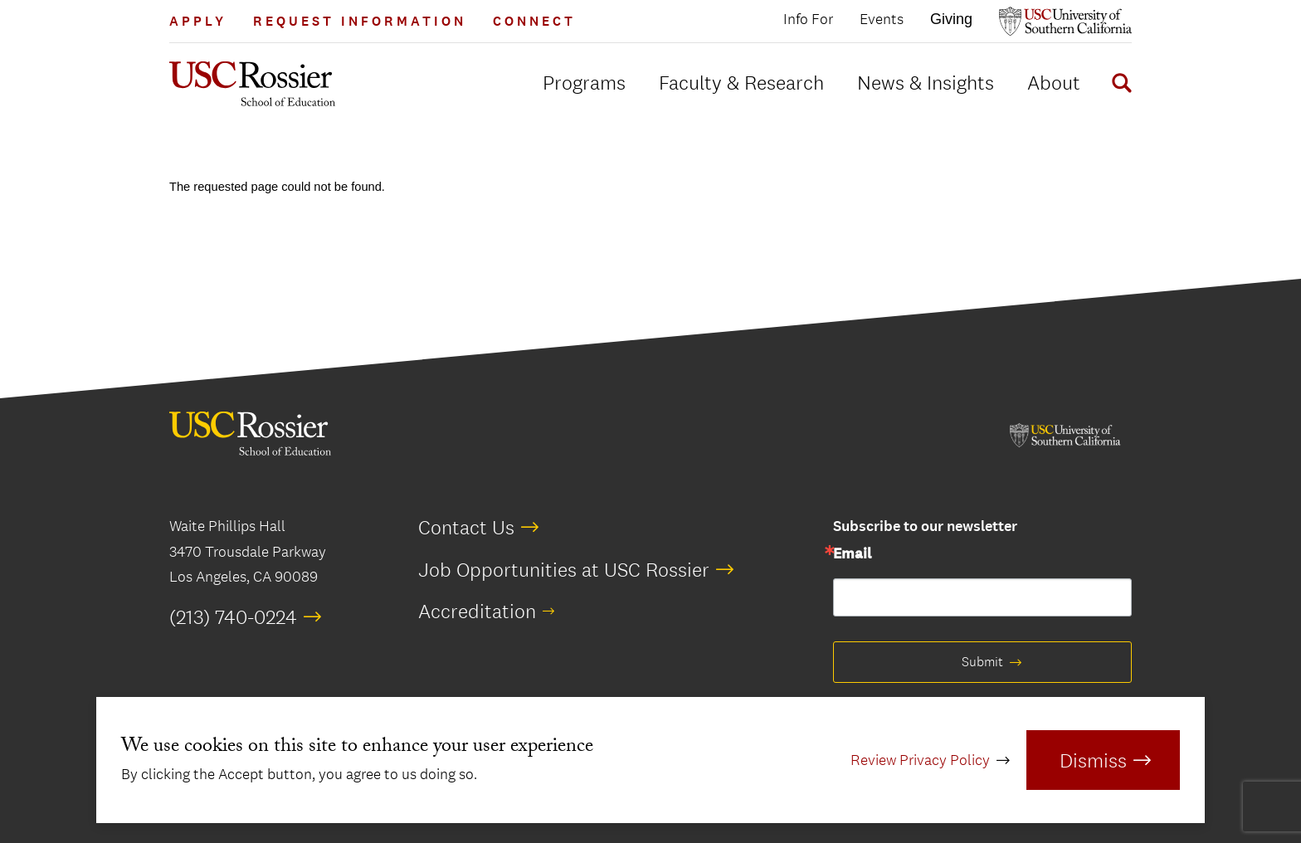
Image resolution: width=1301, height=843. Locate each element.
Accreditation (477, 610)
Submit (982, 661)
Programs (584, 82)
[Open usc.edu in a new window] (1065, 21)
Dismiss (1093, 760)
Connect (534, 21)
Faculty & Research (741, 82)
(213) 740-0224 (233, 616)
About (1053, 82)
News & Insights (925, 82)
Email (852, 554)
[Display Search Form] (1118, 85)
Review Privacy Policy (920, 760)
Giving (951, 19)
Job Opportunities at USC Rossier (563, 569)
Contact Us (466, 526)
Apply (198, 21)
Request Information (359, 21)
